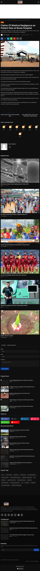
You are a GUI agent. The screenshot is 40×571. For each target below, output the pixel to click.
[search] (38, 2)
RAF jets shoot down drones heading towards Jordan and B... (15, 184)
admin (2, 185)
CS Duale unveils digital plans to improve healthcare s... (21, 462)
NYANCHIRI (11, 388)
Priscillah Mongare (12, 407)
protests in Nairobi (5, 477)
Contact (27, 561)
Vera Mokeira (12, 431)
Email (2, 354)
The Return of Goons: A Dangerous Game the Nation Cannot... (22, 386)
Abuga (11, 381)
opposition (33, 482)
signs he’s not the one (12, 480)
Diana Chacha (12, 394)
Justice (3, 474)
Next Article (30, 113)
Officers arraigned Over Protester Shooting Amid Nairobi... (22, 449)
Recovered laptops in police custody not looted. (19, 443)
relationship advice (5, 482)
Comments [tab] (3, 345)
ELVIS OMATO (12, 457)
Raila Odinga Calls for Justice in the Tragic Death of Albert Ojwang (30, 115)
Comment (3, 359)
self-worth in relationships (16, 485)
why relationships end (32, 474)
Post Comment (5, 368)
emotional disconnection (14, 482)
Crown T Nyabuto (12, 144)
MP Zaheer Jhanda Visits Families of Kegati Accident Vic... (14, 214)
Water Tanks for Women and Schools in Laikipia (19, 430)
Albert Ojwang (23, 474)
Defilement (4, 480)
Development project (21, 480)
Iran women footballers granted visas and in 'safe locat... (14, 275)
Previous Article (10, 113)
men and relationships (6, 485)
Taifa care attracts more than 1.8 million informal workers (21, 406)
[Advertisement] (20, 9)
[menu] (1, 2)
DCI (22, 482)
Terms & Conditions (34, 561)
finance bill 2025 (9, 474)
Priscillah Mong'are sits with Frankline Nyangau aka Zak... (22, 521)
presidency (29, 480)
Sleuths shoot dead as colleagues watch (18, 436)
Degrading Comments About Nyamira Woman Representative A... (24, 528)
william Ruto (16, 474)
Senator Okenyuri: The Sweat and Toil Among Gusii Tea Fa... (22, 399)
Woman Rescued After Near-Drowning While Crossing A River (15, 244)
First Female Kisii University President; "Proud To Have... (22, 534)
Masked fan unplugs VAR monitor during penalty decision (14, 305)
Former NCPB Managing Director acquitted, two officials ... (22, 380)
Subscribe (36, 549)
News (5, 20)
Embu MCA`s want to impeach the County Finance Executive (22, 456)
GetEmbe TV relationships (27, 477)
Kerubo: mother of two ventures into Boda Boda (10, 115)
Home (2, 20)
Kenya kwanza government (15, 477)
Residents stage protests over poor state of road (20, 393)
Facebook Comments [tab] (11, 345)
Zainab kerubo (12, 437)
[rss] (21, 515)
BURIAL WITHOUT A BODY (7, 335)
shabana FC (27, 482)
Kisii (34, 477)
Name (2, 349)
